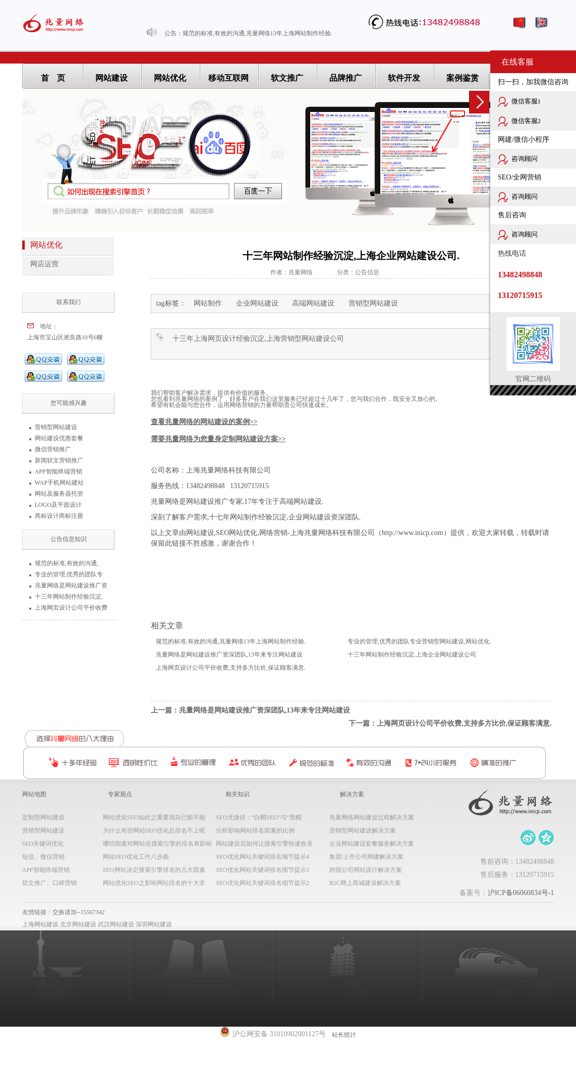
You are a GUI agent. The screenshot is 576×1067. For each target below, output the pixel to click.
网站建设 (111, 78)
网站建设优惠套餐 (59, 438)
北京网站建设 (78, 924)
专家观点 (120, 794)
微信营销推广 (53, 449)
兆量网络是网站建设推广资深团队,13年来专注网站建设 (229, 654)
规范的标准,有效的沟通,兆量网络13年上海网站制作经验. (257, 33)
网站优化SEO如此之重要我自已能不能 (154, 817)
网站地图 (34, 794)
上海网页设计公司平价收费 (71, 607)
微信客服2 (519, 121)
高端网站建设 (313, 303)
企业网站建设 (257, 303)
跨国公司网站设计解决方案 (365, 869)
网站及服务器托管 (59, 493)
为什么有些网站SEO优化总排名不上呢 (154, 830)
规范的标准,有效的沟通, (66, 563)
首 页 (53, 78)
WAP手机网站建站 (59, 482)
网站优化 (170, 78)
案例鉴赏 (462, 78)
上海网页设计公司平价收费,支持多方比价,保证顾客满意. (231, 667)
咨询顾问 (518, 159)
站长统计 (344, 1034)
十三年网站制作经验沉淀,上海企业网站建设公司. (413, 654)
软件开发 (404, 78)
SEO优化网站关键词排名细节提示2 (262, 882)
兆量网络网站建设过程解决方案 (371, 817)
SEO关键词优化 (43, 843)
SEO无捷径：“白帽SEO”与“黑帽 (258, 817)
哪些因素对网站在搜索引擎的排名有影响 (157, 843)
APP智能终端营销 (58, 471)
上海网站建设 (40, 924)
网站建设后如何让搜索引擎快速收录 (264, 843)
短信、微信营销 (43, 856)
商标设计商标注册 (59, 515)
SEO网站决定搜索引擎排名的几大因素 (154, 869)
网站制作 (208, 303)
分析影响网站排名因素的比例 (255, 830)
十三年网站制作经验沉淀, (69, 596)
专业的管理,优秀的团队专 (69, 574)
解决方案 (352, 794)
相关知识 (237, 794)
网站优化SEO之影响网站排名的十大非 (154, 882)
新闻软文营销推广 (59, 460)
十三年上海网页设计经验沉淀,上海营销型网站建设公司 (258, 338)
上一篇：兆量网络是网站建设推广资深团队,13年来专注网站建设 (251, 710)
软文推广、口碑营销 (49, 882)
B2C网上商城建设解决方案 (365, 882)
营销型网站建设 (56, 427)
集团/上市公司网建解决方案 (366, 856)
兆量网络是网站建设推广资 (71, 585)
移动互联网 (228, 78)
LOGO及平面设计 (58, 504)
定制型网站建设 (43, 817)
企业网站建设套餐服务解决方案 (371, 843)
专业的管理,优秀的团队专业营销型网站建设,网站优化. (419, 641)
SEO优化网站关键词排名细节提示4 (262, 856)
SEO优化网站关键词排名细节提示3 (262, 869)
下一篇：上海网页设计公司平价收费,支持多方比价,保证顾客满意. (450, 723)
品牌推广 (345, 78)
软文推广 (287, 78)
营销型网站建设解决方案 (362, 830)
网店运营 (44, 264)
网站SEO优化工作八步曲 (136, 856)
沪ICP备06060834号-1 (521, 893)
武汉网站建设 (116, 924)
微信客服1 (519, 102)
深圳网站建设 (154, 924)
